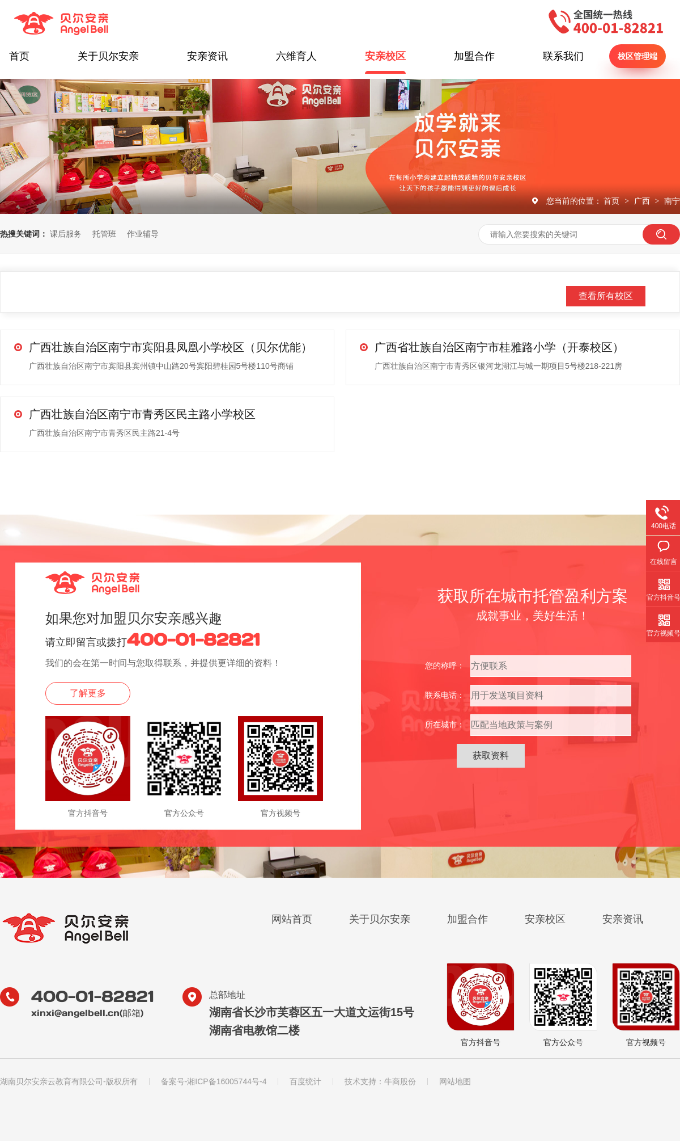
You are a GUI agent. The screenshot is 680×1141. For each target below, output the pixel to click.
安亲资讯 (207, 56)
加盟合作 (474, 56)
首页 (19, 56)
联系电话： (445, 695)
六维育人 (296, 56)
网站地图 (455, 1081)
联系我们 (563, 56)
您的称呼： (445, 665)
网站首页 (291, 919)
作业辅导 (143, 233)
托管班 (104, 233)
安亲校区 (385, 56)
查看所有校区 (606, 296)
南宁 (672, 200)
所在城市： (445, 724)
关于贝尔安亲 (108, 56)
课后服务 (66, 233)
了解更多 (88, 693)
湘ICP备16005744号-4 (226, 1081)
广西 (643, 200)
